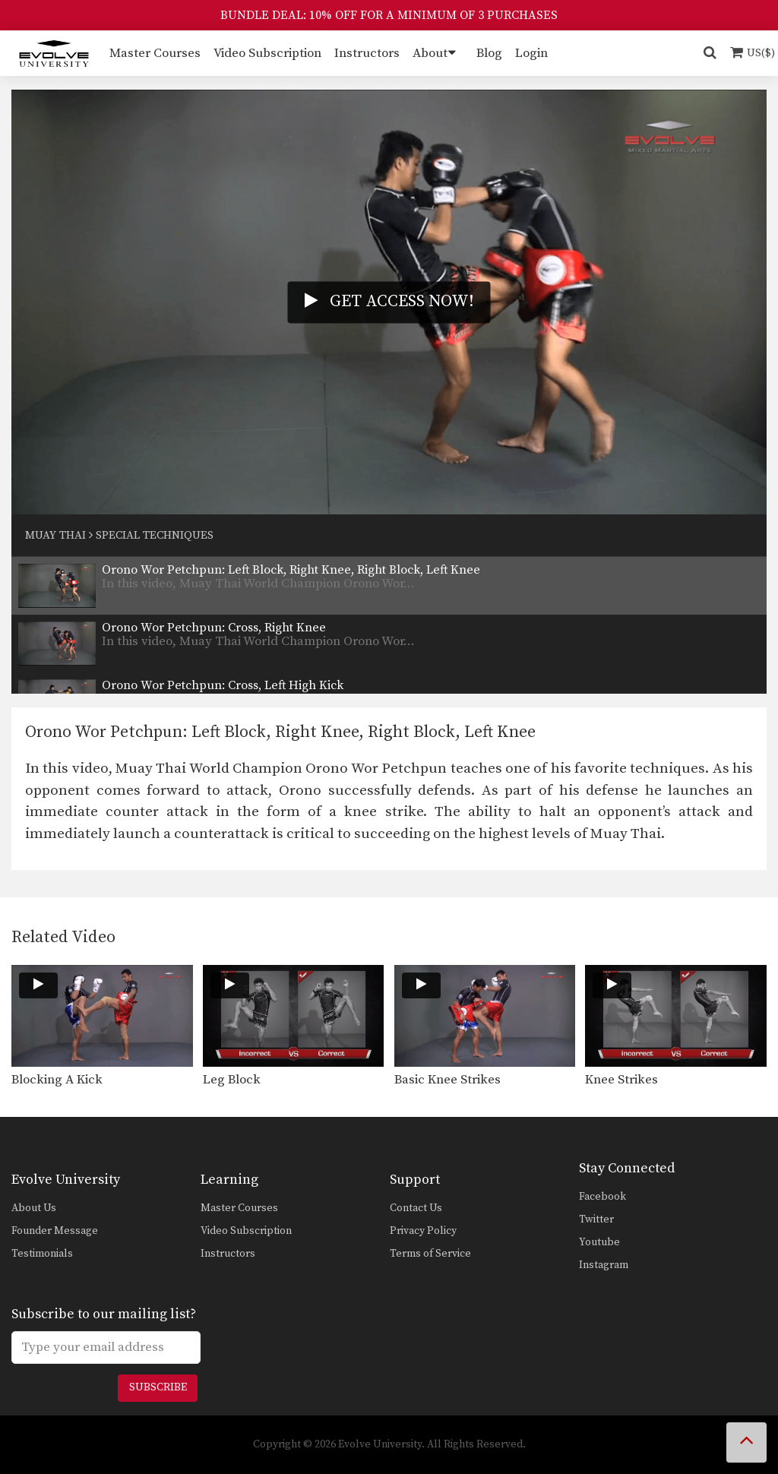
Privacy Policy (423, 1231)
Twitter (596, 1219)
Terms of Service (430, 1253)
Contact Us (416, 1208)
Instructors (367, 53)
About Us (33, 1208)
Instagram (603, 1265)
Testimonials (42, 1253)
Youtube (599, 1242)
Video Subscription (267, 53)
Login (531, 53)
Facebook (602, 1197)
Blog (489, 53)
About (430, 53)
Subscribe (158, 1387)
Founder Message (54, 1231)
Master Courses (155, 53)
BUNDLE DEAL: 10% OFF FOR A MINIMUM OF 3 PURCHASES (389, 15)
